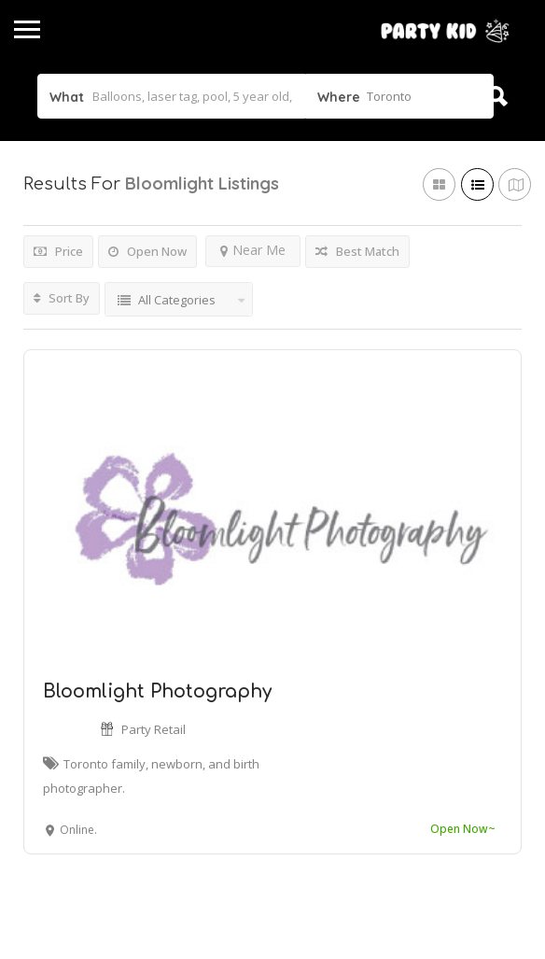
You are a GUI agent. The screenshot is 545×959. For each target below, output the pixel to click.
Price (58, 251)
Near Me (253, 250)
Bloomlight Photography (157, 691)
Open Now (147, 251)
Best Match (357, 251)
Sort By (62, 297)
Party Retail (153, 729)
